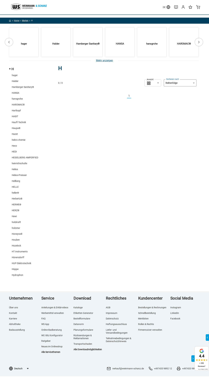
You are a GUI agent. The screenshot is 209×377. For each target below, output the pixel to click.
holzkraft (16, 222)
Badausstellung (17, 330)
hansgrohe (17, 99)
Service (47, 299)
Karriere (13, 319)
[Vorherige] (125, 96)
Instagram (175, 308)
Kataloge (78, 308)
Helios (15, 169)
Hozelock (16, 246)
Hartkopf (16, 111)
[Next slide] (199, 43)
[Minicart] (198, 13)
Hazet (15, 134)
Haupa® (16, 128)
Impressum (111, 313)
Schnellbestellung (147, 313)
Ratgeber (46, 341)
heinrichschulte (19, 164)
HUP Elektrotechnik (21, 263)
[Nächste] (133, 96)
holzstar (16, 228)
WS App (45, 324)
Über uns (13, 308)
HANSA (15, 93)
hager (15, 75)
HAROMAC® (18, 105)
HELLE (15, 187)
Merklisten (60, 3)
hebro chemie (18, 140)
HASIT (15, 117)
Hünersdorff (18, 258)
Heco (14, 146)
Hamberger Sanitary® (23, 87)
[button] (153, 83)
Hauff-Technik (19, 122)
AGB (108, 308)
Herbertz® (17, 199)
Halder (15, 81)
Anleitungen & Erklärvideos (54, 308)
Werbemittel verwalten (52, 313)
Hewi (14, 216)
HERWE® (16, 205)
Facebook (175, 319)
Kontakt (13, 313)
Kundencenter (150, 299)
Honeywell (17, 234)
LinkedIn (174, 313)
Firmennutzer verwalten (150, 330)
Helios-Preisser (19, 175)
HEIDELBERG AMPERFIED (25, 158)
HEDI (14, 152)
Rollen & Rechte (146, 324)
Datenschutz (112, 319)
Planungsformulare (83, 330)
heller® (15, 193)
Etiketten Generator (83, 313)
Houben (16, 240)
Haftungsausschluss (116, 324)
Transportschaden (82, 344)
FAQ (43, 319)
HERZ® (15, 211)
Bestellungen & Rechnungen (152, 308)
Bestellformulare (81, 319)
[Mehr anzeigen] (104, 61)
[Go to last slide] (9, 43)
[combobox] (153, 83)
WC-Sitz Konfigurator (52, 336)
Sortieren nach (172, 80)
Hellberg (16, 181)
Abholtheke (14, 324)
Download (82, 299)
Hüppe (15, 269)
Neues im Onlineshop (52, 347)
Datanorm (78, 324)
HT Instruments (20, 252)
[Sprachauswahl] (21, 369)
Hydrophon (17, 275)
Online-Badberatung (51, 330)
